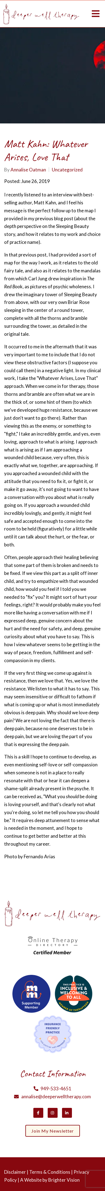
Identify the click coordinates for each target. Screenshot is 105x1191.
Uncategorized (67, 169)
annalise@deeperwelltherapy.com (56, 1096)
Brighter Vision (64, 1180)
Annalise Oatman (28, 169)
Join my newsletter (52, 1130)
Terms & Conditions (49, 1172)
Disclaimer (15, 1172)
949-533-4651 (56, 1088)
